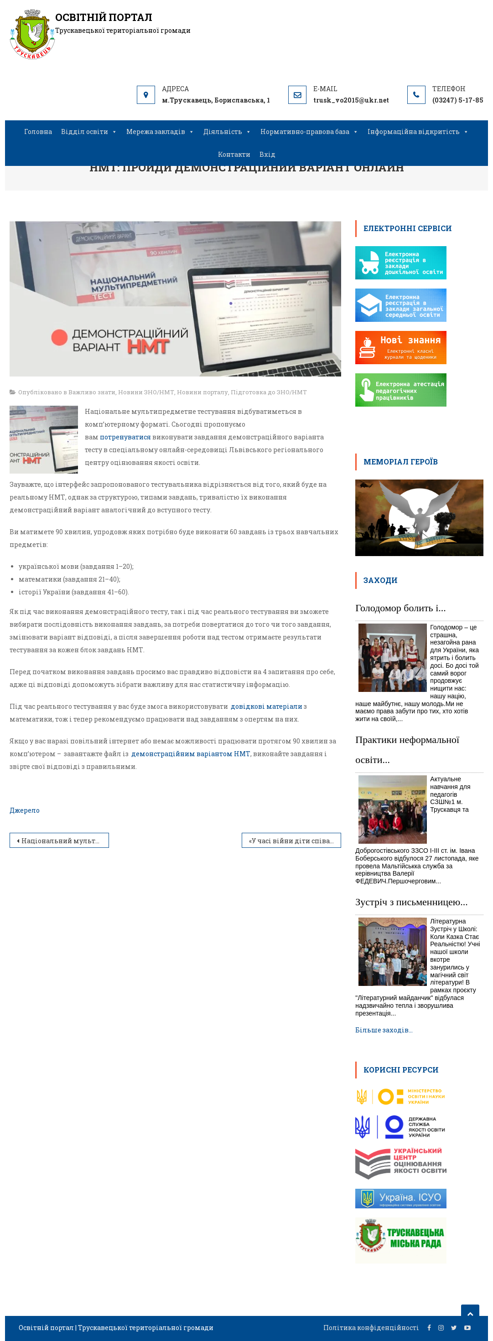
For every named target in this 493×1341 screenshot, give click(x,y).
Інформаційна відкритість (418, 131)
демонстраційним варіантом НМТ (190, 753)
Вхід (267, 154)
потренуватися (125, 437)
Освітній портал (103, 17)
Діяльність (227, 131)
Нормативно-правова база (309, 131)
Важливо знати (91, 392)
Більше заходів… (384, 1030)
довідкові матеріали (266, 706)
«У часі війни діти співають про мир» (295, 840)
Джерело (25, 810)
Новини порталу (202, 392)
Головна (38, 131)
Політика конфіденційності (371, 1327)
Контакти (234, 154)
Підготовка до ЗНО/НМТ (269, 392)
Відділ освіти (89, 131)
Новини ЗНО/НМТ (146, 392)
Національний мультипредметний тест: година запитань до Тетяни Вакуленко (65, 840)
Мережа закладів (160, 131)
